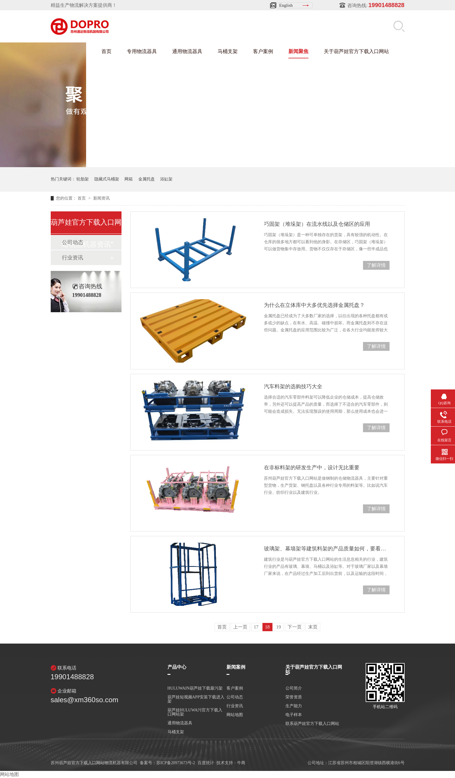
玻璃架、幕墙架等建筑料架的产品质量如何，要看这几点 (326, 549)
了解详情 (376, 265)
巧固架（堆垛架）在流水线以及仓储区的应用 (317, 224)
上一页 (240, 626)
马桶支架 (228, 51)
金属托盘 (146, 179)
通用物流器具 (187, 51)
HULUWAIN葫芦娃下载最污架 (195, 688)
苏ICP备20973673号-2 (175, 763)
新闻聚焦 (298, 51)
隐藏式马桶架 (106, 179)
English (286, 5)
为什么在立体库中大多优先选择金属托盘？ (314, 305)
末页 (313, 626)
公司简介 (293, 688)
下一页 (295, 626)
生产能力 (293, 706)
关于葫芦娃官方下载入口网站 (356, 51)
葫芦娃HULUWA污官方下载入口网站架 (195, 712)
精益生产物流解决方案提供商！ (84, 5)
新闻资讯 (101, 198)
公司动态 (234, 697)
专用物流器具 (142, 51)
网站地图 (234, 715)
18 (267, 626)
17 (256, 626)
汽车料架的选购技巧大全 (293, 386)
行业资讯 (72, 258)
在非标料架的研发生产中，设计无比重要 (311, 468)
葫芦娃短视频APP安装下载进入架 (196, 699)
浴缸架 (166, 179)
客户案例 (263, 51)
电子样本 (293, 715)
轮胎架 (82, 179)
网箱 (128, 179)
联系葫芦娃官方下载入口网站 (312, 724)
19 (278, 626)
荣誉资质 (293, 697)
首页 (106, 51)
